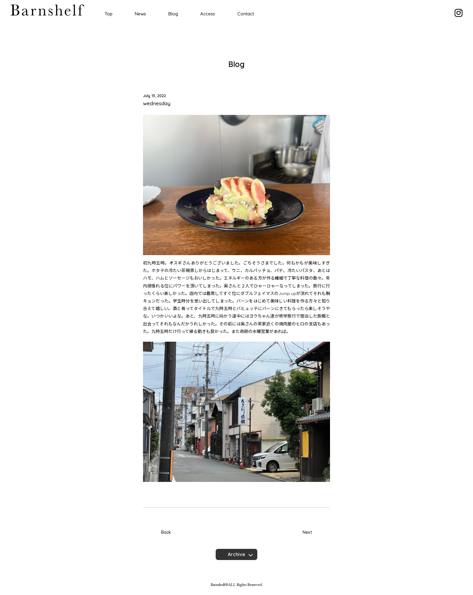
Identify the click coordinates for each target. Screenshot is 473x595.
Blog (173, 14)
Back (166, 532)
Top (109, 14)
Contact (245, 14)
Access (207, 14)
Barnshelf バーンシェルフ (47, 10)
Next (307, 532)
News (140, 14)
